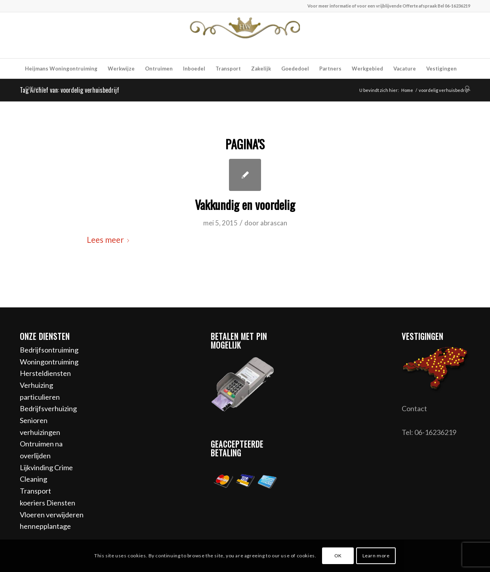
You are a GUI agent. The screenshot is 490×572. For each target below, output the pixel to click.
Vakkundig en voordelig (245, 205)
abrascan (273, 223)
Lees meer (109, 239)
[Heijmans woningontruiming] (245, 35)
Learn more (376, 556)
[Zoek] (465, 88)
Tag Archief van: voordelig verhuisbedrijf (69, 90)
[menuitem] (61, 68)
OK (338, 556)
